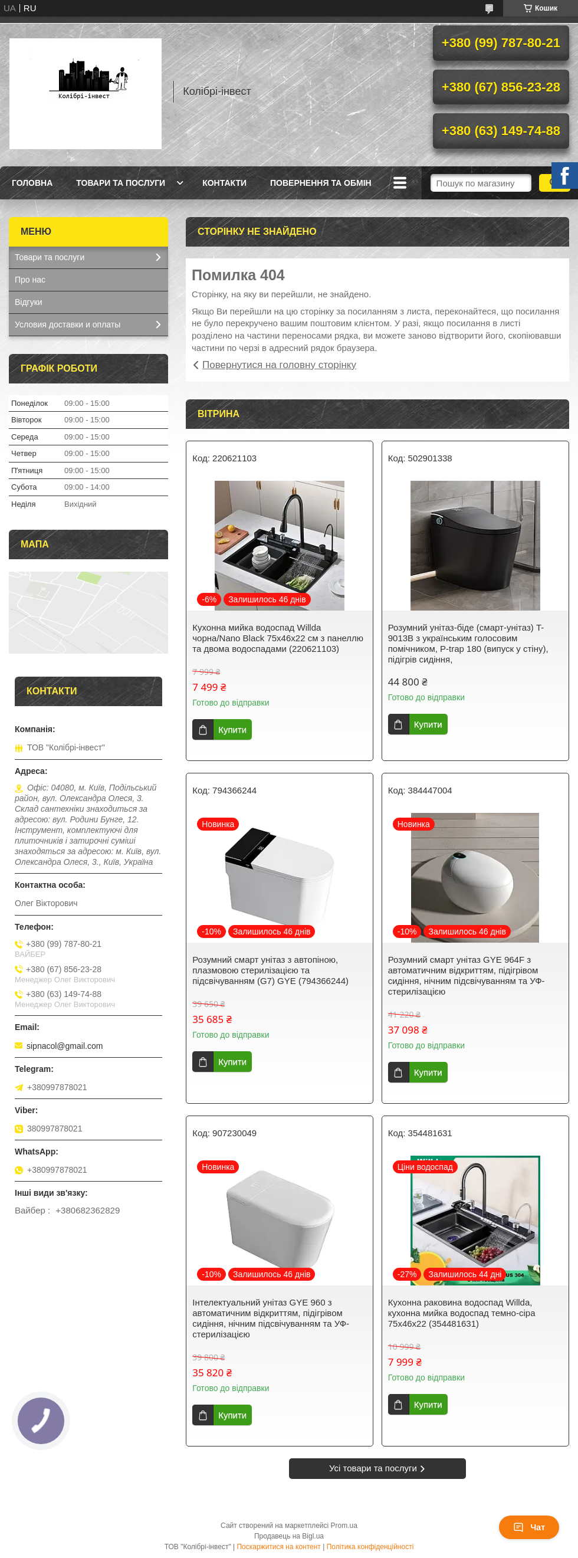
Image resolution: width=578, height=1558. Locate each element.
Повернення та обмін (321, 183)
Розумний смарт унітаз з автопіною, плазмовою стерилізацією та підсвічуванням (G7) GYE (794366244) (270, 970)
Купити (232, 729)
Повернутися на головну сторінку (279, 364)
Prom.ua (344, 1525)
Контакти (224, 183)
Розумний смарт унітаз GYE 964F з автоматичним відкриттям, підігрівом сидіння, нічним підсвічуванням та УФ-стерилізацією (466, 975)
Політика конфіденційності (370, 1547)
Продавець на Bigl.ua (289, 1536)
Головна (32, 183)
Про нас (30, 279)
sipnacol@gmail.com (65, 1046)
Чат (529, 1527)
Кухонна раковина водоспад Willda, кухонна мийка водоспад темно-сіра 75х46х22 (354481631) (462, 1313)
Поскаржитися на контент (278, 1547)
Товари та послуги (120, 183)
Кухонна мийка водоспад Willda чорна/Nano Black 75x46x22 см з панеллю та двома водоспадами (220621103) (277, 638)
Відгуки (28, 302)
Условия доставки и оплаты (67, 324)
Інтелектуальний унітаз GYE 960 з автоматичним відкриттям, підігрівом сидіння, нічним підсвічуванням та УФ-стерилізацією (270, 1318)
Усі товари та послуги (373, 1468)
